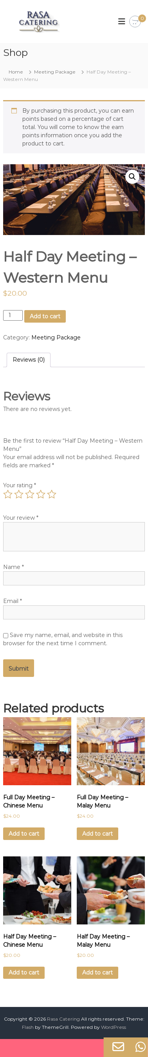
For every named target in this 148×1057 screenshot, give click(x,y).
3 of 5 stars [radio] (29, 494)
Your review (20, 517)
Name (13, 567)
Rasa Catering (63, 1019)
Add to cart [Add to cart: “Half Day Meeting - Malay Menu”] (97, 972)
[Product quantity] (13, 315)
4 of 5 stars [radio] (40, 494)
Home (16, 72)
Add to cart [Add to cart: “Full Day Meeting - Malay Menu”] (97, 833)
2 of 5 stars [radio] (18, 494)
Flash (28, 1027)
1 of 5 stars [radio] (8, 494)
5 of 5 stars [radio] (51, 494)
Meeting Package (55, 72)
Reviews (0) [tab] (29, 359)
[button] (132, 177)
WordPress (113, 1027)
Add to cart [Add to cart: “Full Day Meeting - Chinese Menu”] (24, 833)
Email (12, 601)
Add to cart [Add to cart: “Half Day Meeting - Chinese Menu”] (24, 972)
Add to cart (45, 316)
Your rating (19, 485)
